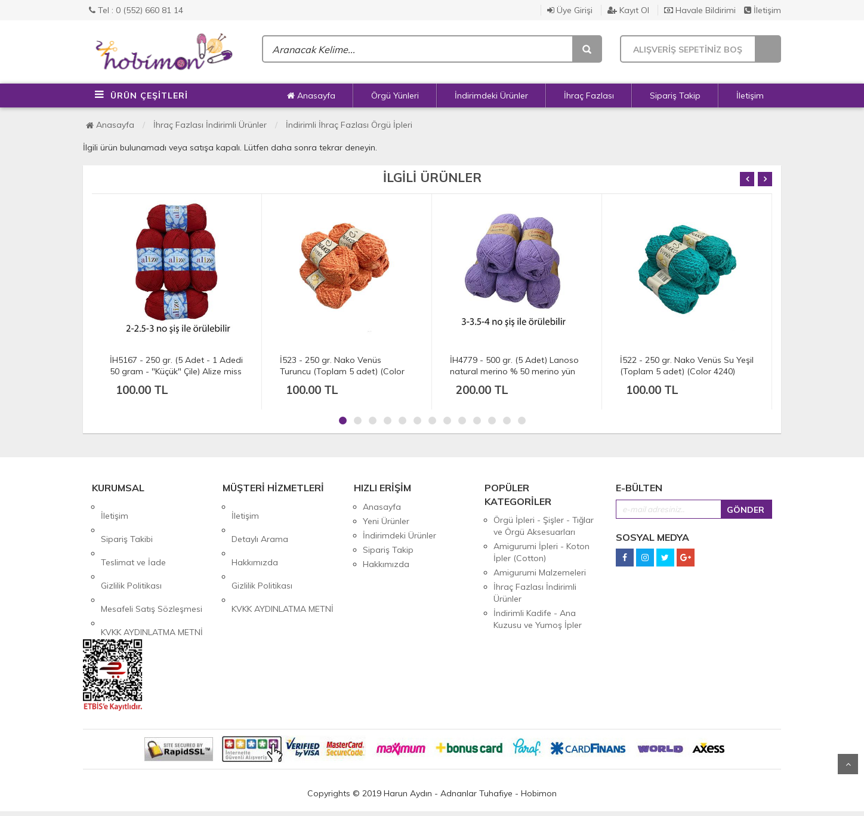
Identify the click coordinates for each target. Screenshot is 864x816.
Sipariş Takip (675, 95)
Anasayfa (311, 95)
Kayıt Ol (628, 10)
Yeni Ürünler (386, 521)
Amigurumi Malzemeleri (539, 572)
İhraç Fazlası (589, 95)
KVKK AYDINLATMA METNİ (152, 578)
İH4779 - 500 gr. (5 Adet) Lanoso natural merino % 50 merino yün (514, 366)
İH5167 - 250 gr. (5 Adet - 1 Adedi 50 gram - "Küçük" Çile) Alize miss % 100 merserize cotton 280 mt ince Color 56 (176, 377)
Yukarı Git (848, 764)
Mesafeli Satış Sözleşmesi (151, 564)
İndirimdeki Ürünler (491, 95)
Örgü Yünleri (395, 95)
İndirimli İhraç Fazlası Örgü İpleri (349, 124)
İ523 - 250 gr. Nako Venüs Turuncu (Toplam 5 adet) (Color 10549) (342, 371)
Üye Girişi (570, 10)
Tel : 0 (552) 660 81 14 (136, 10)
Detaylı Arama (260, 521)
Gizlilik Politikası (131, 549)
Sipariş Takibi (127, 521)
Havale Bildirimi (700, 10)
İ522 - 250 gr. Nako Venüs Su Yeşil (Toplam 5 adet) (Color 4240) (687, 366)
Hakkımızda (255, 535)
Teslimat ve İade (133, 535)
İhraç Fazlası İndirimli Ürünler (210, 124)
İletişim (762, 10)
